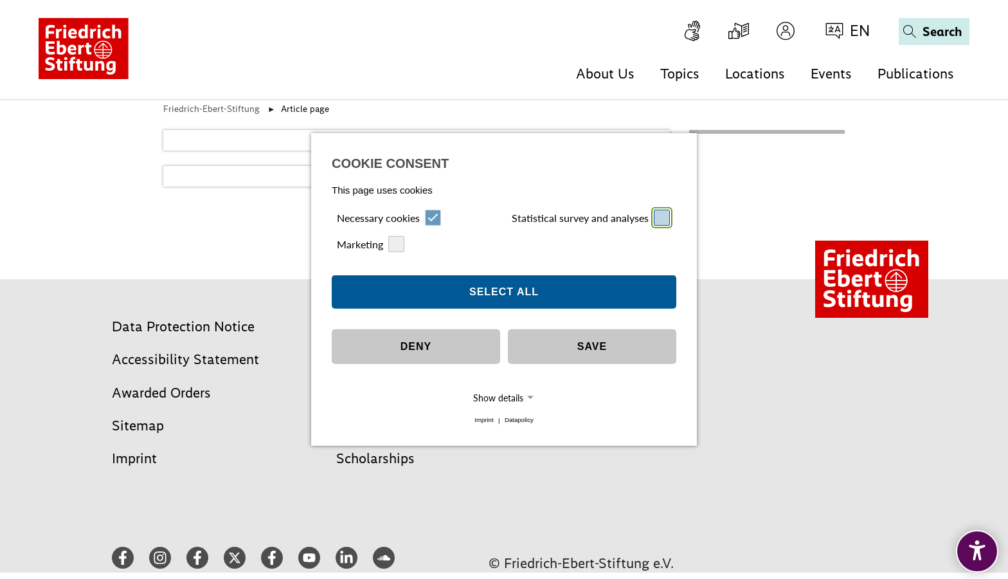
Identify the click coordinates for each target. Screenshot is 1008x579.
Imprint (483, 420)
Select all (504, 291)
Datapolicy (519, 420)
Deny (416, 346)
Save (592, 346)
